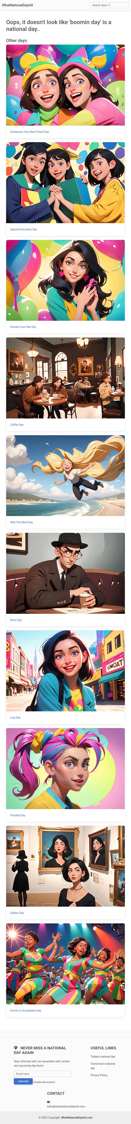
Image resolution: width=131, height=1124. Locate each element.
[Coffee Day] (65, 384)
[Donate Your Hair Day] (65, 286)
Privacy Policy (99, 1075)
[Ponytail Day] (65, 775)
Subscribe (23, 1081)
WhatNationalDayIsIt (17, 5)
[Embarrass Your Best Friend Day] (65, 91)
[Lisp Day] (65, 677)
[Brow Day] (65, 579)
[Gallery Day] (65, 872)
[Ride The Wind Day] (65, 482)
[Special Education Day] (65, 189)
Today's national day (103, 1056)
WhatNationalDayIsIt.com (76, 1117)
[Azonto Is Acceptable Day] (65, 970)
